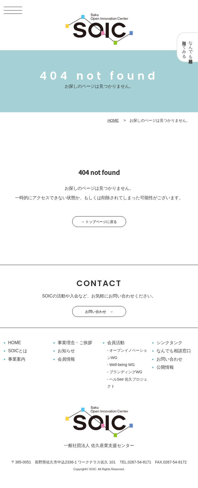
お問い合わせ (169, 359)
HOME (113, 120)
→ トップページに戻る (99, 222)
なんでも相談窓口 (174, 350)
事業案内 (16, 359)
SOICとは (17, 350)
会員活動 (115, 342)
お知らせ (66, 350)
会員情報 (66, 359)
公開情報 (165, 367)
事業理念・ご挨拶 (75, 342)
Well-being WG (122, 364)
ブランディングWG (125, 372)
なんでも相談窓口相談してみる (187, 47)
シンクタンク (169, 342)
